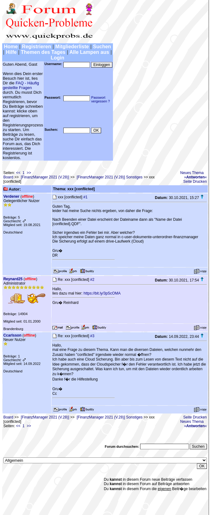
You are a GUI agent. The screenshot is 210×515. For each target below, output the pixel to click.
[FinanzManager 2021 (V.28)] (45, 177)
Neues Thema (192, 173)
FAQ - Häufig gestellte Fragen (21, 85)
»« (195, 177)
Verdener (11, 196)
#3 (92, 336)
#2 (92, 279)
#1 (85, 197)
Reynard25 (12, 279)
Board (8, 177)
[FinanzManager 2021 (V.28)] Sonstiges (110, 177)
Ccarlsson (12, 335)
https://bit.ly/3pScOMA (102, 293)
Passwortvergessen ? (100, 99)
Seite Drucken (195, 181)
